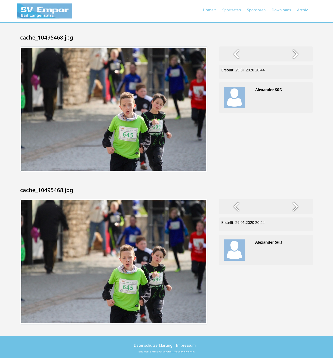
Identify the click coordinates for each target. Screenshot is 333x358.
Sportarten (231, 9)
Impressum (186, 345)
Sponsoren (256, 9)
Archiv (302, 9)
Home (208, 9)
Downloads (281, 9)
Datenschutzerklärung (153, 345)
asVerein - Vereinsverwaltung (178, 351)
